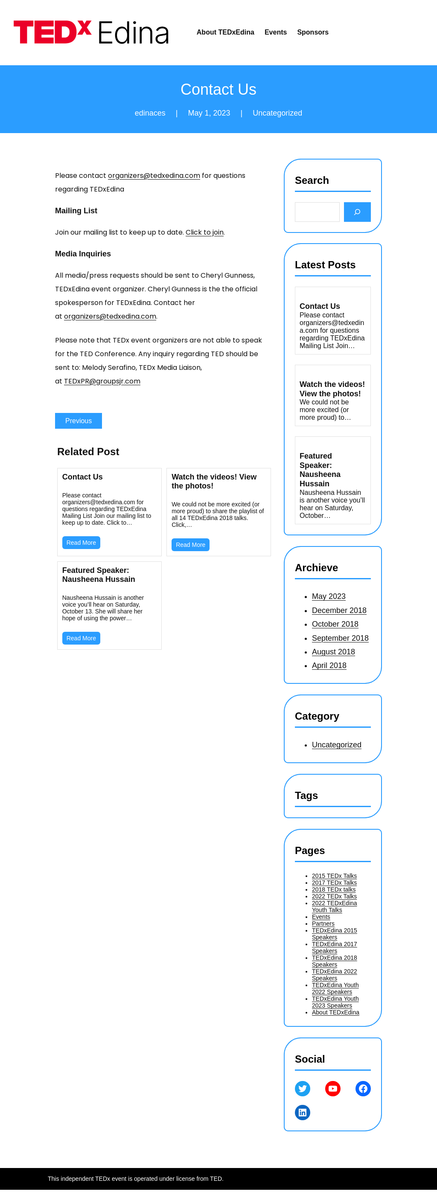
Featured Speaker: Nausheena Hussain (98, 575)
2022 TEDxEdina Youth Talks (334, 906)
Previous (78, 420)
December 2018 (339, 610)
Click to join (205, 232)
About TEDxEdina (335, 1012)
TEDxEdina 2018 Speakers (334, 961)
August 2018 (333, 652)
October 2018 (335, 624)
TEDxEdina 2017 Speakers (334, 947)
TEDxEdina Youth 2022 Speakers (335, 988)
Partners (323, 923)
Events (321, 916)
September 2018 (340, 638)
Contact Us (82, 477)
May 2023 (329, 596)
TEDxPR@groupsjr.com (102, 381)
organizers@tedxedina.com (154, 175)
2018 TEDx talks (333, 889)
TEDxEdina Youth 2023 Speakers (335, 1002)
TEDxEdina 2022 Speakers (334, 975)
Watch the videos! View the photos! (214, 481)
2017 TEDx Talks (334, 882)
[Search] (357, 211)
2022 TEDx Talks (334, 896)
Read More (81, 542)
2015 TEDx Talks (334, 875)
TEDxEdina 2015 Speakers (334, 934)
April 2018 (329, 665)
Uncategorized (277, 113)
